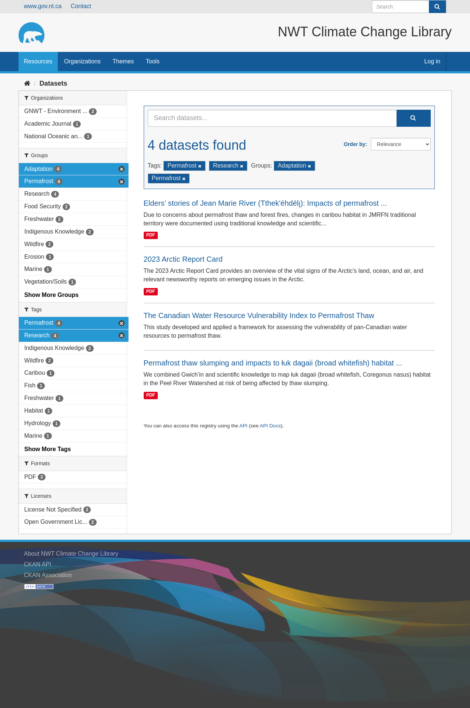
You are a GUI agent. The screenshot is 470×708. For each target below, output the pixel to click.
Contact (81, 6)
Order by (354, 144)
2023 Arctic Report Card (183, 259)
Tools (153, 61)
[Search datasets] (409, 6)
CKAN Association (48, 575)
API (243, 426)
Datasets (53, 83)
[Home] (27, 83)
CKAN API (37, 564)
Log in (432, 61)
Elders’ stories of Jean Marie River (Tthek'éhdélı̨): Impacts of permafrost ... (265, 203)
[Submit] (437, 6)
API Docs (270, 426)
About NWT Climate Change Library (71, 553)
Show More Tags (47, 449)
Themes (123, 61)
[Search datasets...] (272, 118)
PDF (150, 235)
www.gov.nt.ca (43, 6)
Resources (38, 61)
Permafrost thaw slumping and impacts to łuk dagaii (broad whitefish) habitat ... (273, 363)
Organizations (82, 61)
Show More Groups (51, 295)
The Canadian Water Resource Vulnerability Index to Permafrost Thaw (259, 315)
